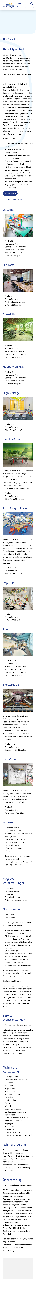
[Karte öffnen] (18, 1268)
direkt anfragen (10, 193)
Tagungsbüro (12, 39)
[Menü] (25, 5)
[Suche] (31, 5)
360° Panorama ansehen (13, 199)
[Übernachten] (19, 5)
